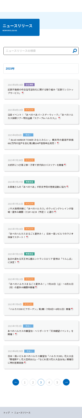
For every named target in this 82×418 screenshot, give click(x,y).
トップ (6, 412)
